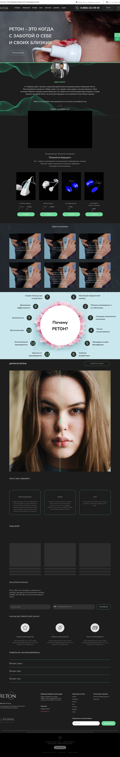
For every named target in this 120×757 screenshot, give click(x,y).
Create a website (60, 747)
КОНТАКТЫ (48, 8)
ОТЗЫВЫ (34, 8)
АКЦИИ (63, 8)
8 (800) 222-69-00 (90, 7)
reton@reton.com (45, 711)
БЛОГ (41, 8)
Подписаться (108, 723)
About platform (62, 752)
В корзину (26, 214)
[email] (86, 723)
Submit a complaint (73, 752)
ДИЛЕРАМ (56, 8)
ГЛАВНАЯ (17, 8)
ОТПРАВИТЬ (103, 607)
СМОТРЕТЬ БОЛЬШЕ (18, 53)
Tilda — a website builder (65, 742)
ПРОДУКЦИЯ (26, 8)
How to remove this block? (48, 752)
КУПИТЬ (108, 8)
